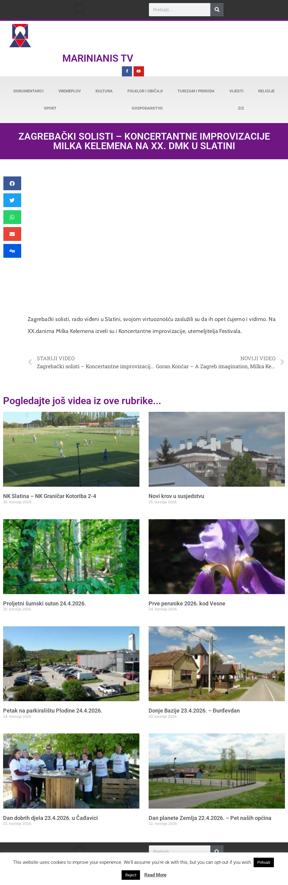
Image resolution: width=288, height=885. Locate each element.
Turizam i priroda (196, 91)
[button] (79, 8)
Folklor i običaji (145, 91)
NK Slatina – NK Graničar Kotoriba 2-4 (49, 496)
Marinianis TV (97, 58)
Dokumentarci (29, 91)
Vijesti (236, 91)
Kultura (104, 91)
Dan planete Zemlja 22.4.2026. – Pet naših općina (210, 818)
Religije (266, 91)
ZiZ (241, 108)
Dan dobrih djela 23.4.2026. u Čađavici (50, 818)
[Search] (217, 9)
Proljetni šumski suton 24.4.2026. (44, 603)
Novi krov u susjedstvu (176, 496)
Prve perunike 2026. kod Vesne (187, 603)
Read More (155, 875)
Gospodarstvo (147, 108)
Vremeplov (69, 91)
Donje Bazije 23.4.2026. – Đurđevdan (194, 710)
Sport (50, 108)
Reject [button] (130, 875)
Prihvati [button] (263, 862)
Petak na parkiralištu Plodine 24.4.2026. (52, 710)
